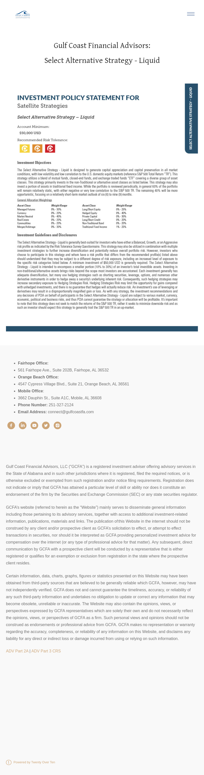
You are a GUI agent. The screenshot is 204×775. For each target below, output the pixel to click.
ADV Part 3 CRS (46, 651)
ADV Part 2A (17, 651)
